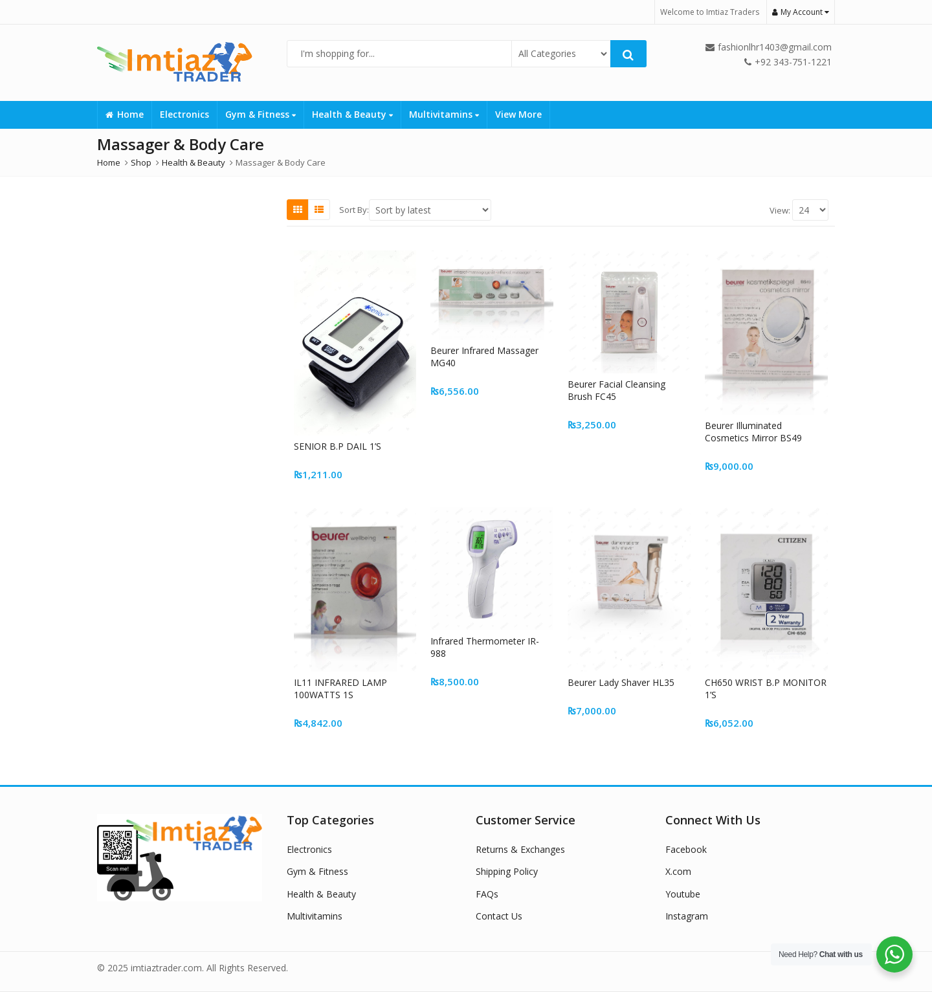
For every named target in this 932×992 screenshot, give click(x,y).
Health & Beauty (352, 114)
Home (124, 114)
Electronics (184, 114)
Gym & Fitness (260, 114)
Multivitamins (444, 114)
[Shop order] (430, 210)
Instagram (686, 916)
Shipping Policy (507, 871)
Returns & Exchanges (520, 849)
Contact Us (499, 916)
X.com (678, 871)
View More (518, 114)
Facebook (686, 849)
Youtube (682, 894)
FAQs (487, 894)
